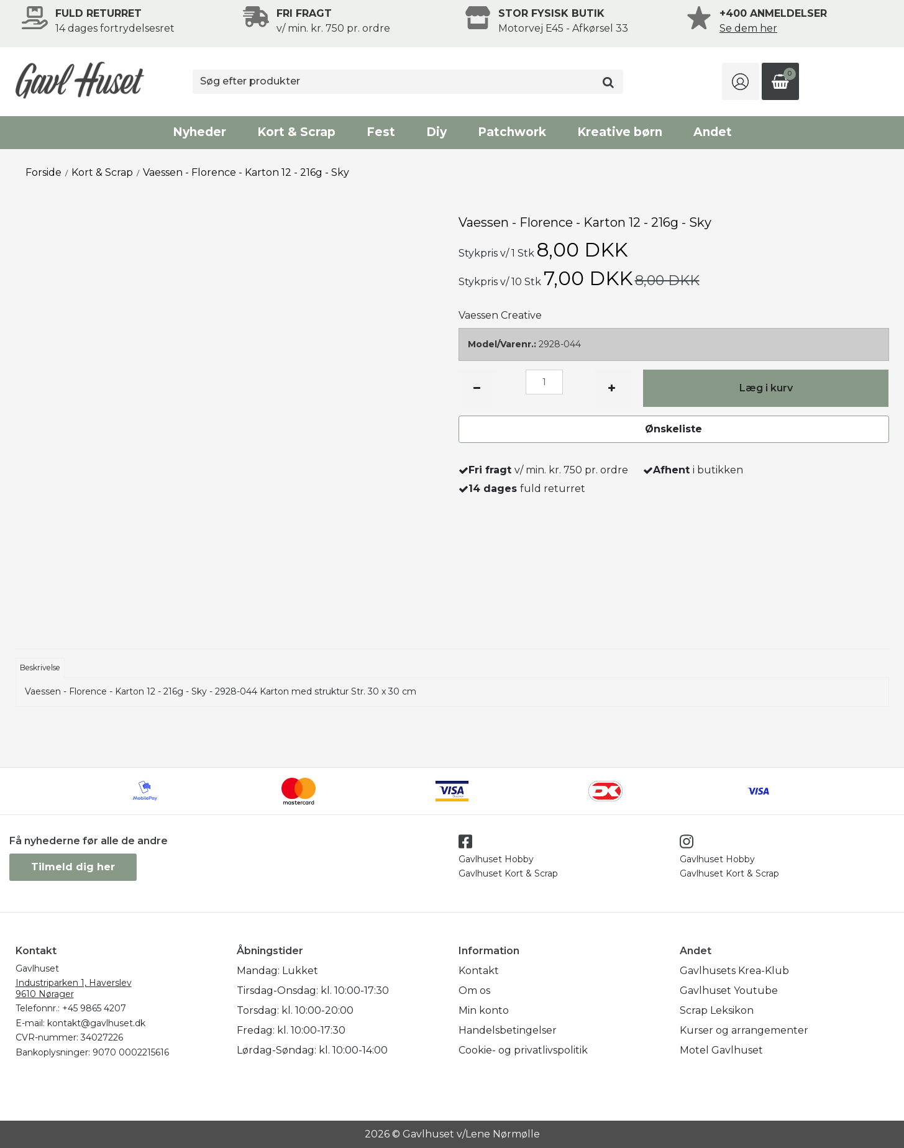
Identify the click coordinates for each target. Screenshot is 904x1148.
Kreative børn (619, 132)
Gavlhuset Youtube (729, 990)
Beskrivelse (40, 667)
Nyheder (199, 132)
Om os (474, 990)
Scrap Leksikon (717, 1010)
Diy (436, 132)
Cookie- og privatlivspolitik (523, 1050)
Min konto (484, 1010)
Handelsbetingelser (508, 1030)
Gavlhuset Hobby (496, 859)
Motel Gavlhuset (721, 1050)
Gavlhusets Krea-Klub (734, 971)
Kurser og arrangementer (744, 1030)
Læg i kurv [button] (766, 388)
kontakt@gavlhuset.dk (96, 1023)
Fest (381, 132)
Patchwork (512, 132)
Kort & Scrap (296, 132)
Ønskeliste (673, 429)
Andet (712, 132)
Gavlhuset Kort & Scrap (508, 873)
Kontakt (479, 971)
